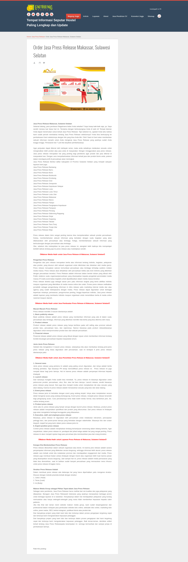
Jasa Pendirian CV (119, 16)
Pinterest (42, 14)
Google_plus (38, 14)
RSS (52, 14)
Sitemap (151, 16)
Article (85, 16)
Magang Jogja (73, 16)
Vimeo (47, 14)
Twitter (33, 14)
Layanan (95, 16)
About (105, 16)
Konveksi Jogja (137, 16)
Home (29, 36)
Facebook (29, 14)
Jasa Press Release (38, 36)
